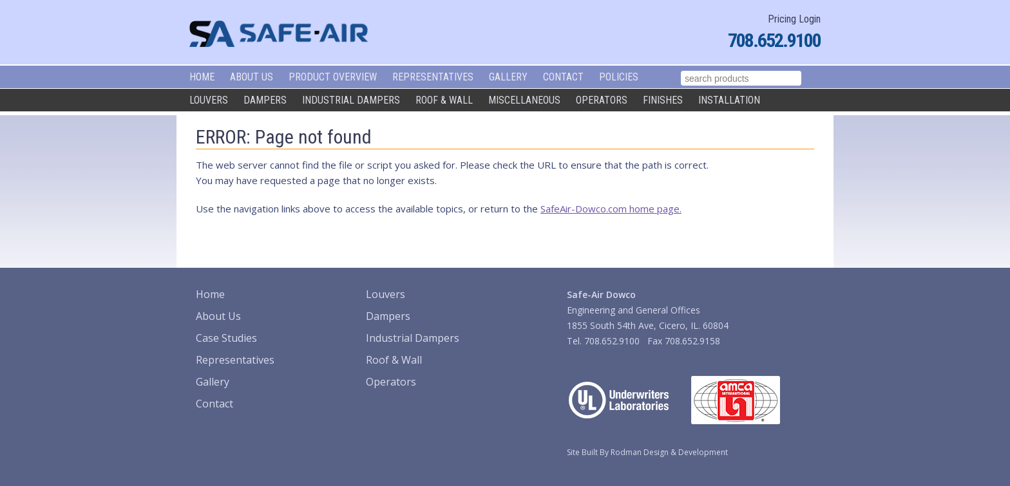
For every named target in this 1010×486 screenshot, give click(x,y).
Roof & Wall (444, 100)
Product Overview (333, 77)
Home (201, 77)
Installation (729, 100)
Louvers (208, 100)
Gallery (508, 77)
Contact (563, 77)
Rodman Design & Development (669, 452)
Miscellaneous (524, 100)
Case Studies (226, 338)
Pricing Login (794, 19)
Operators (601, 100)
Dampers (265, 100)
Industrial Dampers (351, 100)
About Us (251, 77)
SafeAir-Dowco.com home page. (610, 208)
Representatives (432, 77)
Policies (618, 77)
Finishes (663, 100)
